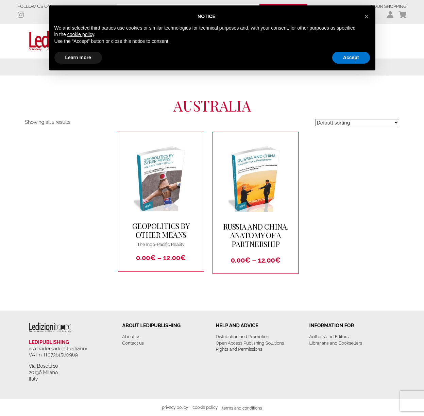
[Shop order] (357, 122)
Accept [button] (351, 57)
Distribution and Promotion (242, 336)
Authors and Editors (329, 336)
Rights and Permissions (239, 349)
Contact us (133, 343)
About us (131, 336)
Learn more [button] (78, 57)
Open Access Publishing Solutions (250, 343)
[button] (366, 16)
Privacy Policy (175, 407)
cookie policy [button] (80, 34)
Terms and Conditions (242, 408)
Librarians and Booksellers (335, 343)
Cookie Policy (205, 407)
